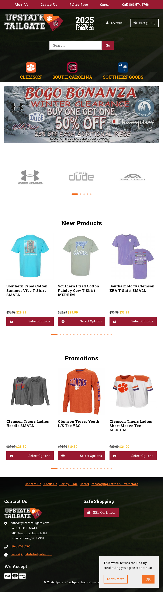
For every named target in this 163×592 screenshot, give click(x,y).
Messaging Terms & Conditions (114, 484)
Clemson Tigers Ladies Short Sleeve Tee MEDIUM (131, 425)
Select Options (30, 321)
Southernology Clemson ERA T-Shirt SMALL (132, 288)
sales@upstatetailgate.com (31, 554)
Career (105, 5)
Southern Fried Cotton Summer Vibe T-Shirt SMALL (27, 290)
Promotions (81, 358)
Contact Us (49, 5)
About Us (21, 5)
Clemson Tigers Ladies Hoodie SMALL (27, 423)
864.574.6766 (21, 546)
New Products (81, 223)
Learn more (115, 579)
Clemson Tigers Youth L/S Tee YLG (78, 423)
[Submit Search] (108, 45)
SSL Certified (101, 512)
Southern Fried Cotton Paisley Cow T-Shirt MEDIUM (78, 290)
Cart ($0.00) (144, 23)
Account (114, 23)
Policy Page (78, 5)
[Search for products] (75, 45)
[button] (78, 137)
